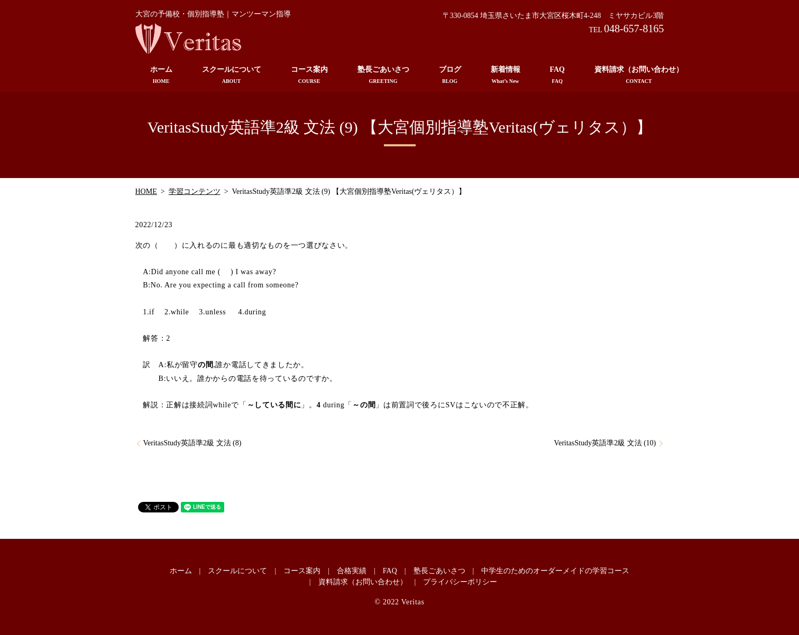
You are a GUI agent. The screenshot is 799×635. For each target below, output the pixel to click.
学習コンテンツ (195, 191)
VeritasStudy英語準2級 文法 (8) (192, 443)
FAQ (557, 75)
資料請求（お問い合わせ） (638, 75)
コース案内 (309, 75)
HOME (146, 191)
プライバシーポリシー (460, 582)
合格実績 (351, 571)
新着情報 (505, 75)
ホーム (161, 75)
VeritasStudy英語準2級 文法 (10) (605, 443)
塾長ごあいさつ (383, 75)
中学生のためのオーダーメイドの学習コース (555, 571)
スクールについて (231, 75)
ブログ (450, 75)
